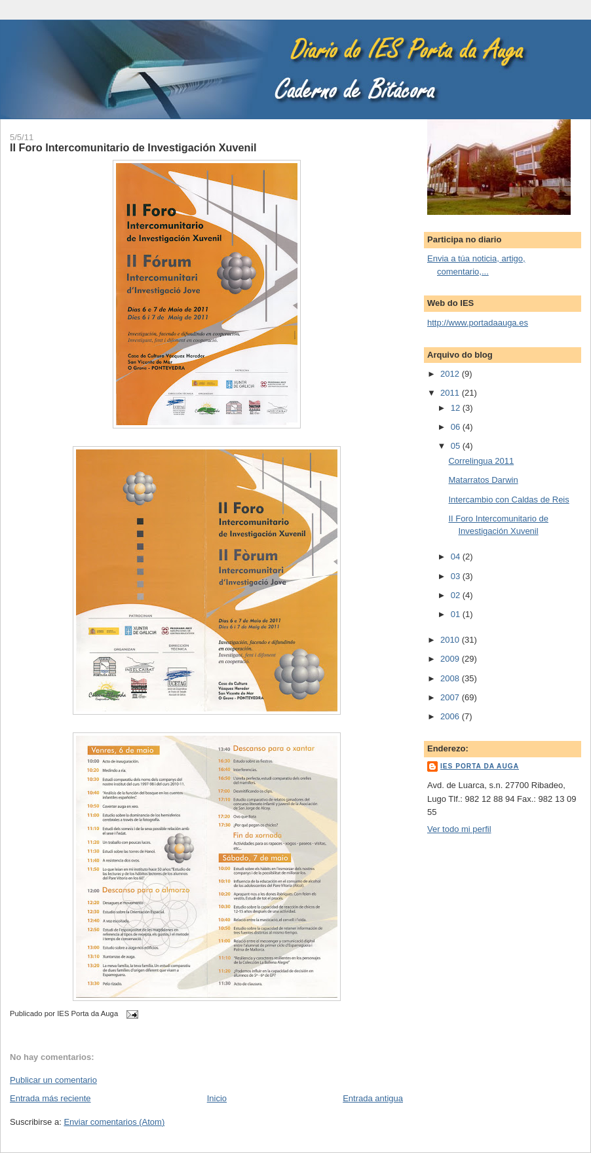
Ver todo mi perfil (459, 829)
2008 (451, 678)
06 (457, 427)
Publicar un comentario (53, 1080)
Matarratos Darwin (483, 480)
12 (457, 408)
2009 (451, 659)
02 (457, 595)
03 (457, 576)
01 (457, 614)
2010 (451, 640)
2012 (451, 374)
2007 (451, 697)
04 (457, 556)
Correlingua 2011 (481, 461)
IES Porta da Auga (479, 766)
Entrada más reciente (50, 1098)
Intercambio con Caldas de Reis (508, 499)
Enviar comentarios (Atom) (114, 1122)
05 (457, 446)
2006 (451, 716)
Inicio (217, 1098)
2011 (451, 393)
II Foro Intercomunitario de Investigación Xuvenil (133, 147)
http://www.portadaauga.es (477, 323)
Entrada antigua (373, 1098)
